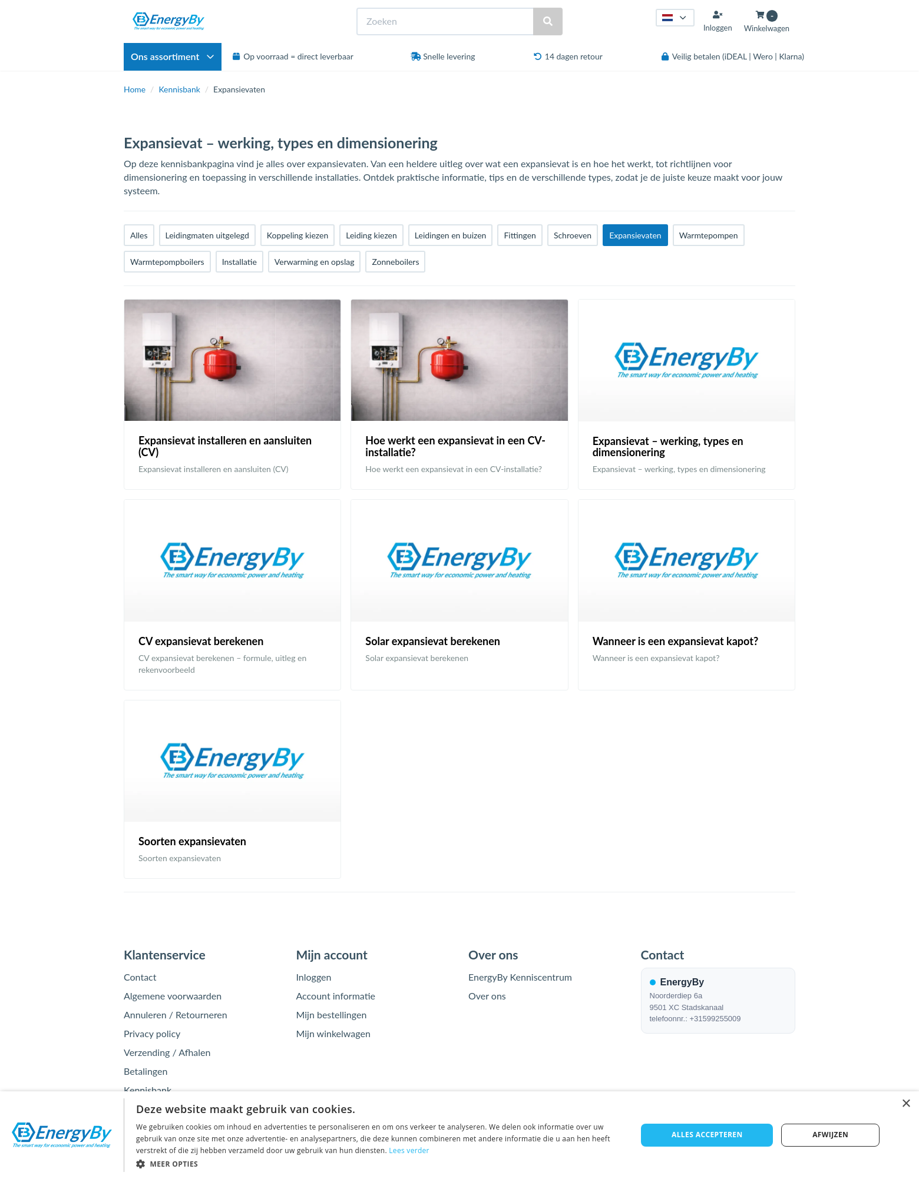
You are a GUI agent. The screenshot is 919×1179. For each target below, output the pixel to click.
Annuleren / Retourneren (175, 1014)
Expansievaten (635, 235)
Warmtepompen (708, 235)
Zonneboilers (395, 262)
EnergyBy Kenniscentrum (520, 976)
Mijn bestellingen (331, 1014)
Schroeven (572, 235)
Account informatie (335, 995)
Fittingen (519, 235)
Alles (139, 235)
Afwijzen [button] (830, 1135)
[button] (379, 1163)
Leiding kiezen (371, 235)
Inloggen (314, 976)
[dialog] (459, 1135)
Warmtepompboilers (167, 262)
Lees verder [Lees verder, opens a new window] (409, 1150)
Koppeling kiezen (297, 235)
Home (135, 89)
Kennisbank (179, 89)
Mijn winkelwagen (333, 1033)
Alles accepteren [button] (707, 1135)
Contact (140, 976)
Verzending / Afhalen (167, 1052)
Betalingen (145, 1071)
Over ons (487, 995)
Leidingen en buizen (451, 235)
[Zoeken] (548, 21)
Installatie (239, 262)
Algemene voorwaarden (173, 995)
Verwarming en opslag (315, 262)
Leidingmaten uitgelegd (207, 235)
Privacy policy (152, 1033)
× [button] (905, 1104)
